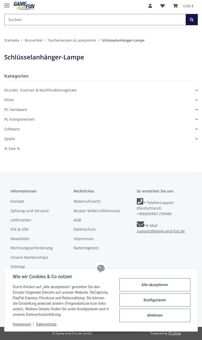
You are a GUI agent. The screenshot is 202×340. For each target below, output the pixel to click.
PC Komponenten (19, 119)
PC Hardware (15, 109)
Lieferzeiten (21, 219)
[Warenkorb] (183, 6)
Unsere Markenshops (29, 257)
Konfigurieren (154, 300)
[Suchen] (95, 19)
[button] (150, 6)
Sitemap (18, 266)
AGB (77, 219)
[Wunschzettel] (162, 6)
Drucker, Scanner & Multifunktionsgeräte (40, 90)
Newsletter (20, 238)
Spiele (9, 138)
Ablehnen (154, 315)
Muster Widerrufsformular (97, 210)
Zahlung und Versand (30, 210)
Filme (9, 99)
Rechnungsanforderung (32, 247)
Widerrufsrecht (87, 201)
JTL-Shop (174, 333)
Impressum (84, 238)
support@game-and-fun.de (161, 231)
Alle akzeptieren (154, 285)
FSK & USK (20, 229)
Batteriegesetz (86, 247)
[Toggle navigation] (6, 3)
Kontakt (17, 201)
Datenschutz (85, 229)
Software (12, 128)
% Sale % (12, 148)
